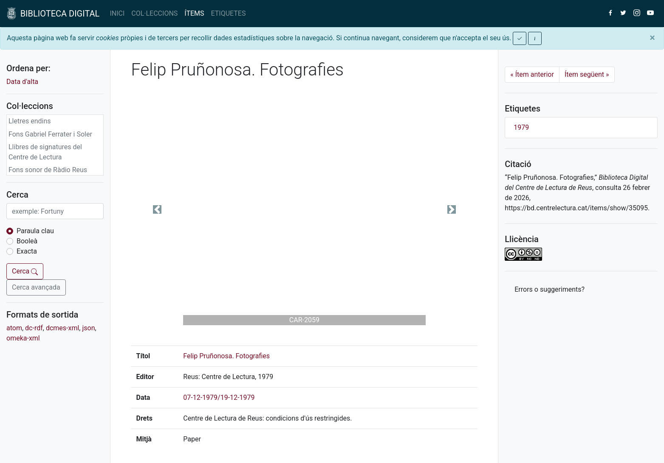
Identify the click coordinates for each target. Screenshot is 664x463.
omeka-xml (23, 338)
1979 (521, 127)
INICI (117, 13)
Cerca (25, 271)
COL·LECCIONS (154, 13)
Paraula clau (35, 231)
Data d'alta (22, 82)
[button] (157, 209)
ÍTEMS (194, 13)
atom (14, 328)
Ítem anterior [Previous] (532, 74)
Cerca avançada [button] (36, 287)
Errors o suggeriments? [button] (549, 289)
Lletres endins (29, 121)
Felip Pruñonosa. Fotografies (226, 356)
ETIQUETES (228, 13)
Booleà (27, 241)
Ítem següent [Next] (587, 74)
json (88, 328)
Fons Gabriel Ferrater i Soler (50, 134)
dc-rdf (34, 328)
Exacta (27, 251)
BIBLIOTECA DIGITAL (53, 13)
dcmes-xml (62, 328)
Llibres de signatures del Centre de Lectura (45, 152)
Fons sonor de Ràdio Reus (47, 170)
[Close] (652, 38)
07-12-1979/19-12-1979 (218, 397)
